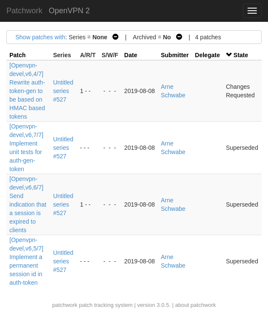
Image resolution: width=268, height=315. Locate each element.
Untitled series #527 (63, 91)
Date (130, 55)
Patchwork (24, 10)
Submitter (174, 55)
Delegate (207, 55)
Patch (17, 55)
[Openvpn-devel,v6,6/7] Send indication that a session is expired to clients (27, 204)
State (240, 55)
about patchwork (195, 305)
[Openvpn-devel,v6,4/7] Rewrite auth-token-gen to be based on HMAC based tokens (27, 91)
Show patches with (40, 37)
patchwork (64, 305)
